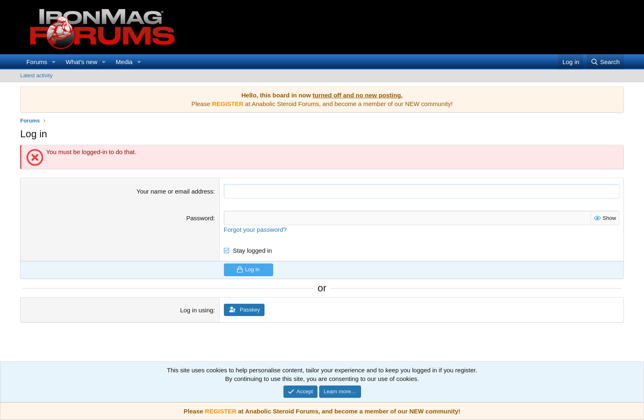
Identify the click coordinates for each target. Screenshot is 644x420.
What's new (81, 61)
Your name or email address (174, 191)
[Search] (605, 61)
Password (199, 218)
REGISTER (221, 411)
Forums (36, 61)
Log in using (196, 309)
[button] (54, 61)
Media (124, 61)
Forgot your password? (255, 229)
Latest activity (36, 75)
